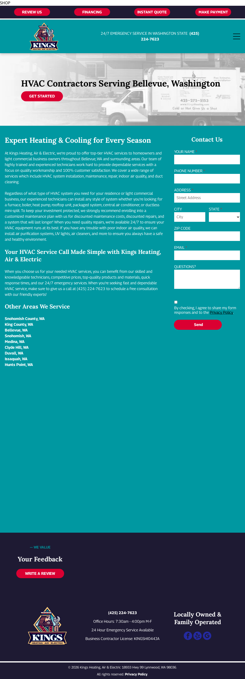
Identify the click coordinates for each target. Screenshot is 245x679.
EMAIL (179, 247)
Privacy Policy (221, 312)
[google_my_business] (207, 636)
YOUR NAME (184, 151)
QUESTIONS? (185, 266)
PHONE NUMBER (188, 171)
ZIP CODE (182, 228)
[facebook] (188, 636)
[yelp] (197, 636)
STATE (214, 209)
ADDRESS (182, 190)
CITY (178, 209)
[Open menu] (236, 36)
